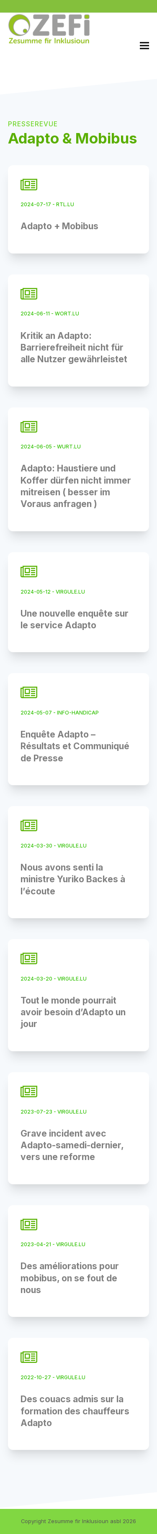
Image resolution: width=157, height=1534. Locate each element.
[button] (144, 45)
